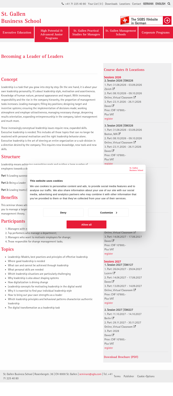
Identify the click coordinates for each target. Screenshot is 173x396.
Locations (124, 3)
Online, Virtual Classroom (120, 97)
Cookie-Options (145, 376)
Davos (109, 106)
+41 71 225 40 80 (75, 3)
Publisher (129, 376)
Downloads (111, 3)
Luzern (109, 273)
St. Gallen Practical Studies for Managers (86, 32)
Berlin (109, 318)
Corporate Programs (156, 32)
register (108, 118)
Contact (136, 3)
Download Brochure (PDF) (121, 357)
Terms (117, 376)
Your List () (95, 3)
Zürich (109, 89)
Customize (108, 212)
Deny (63, 212)
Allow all (86, 224)
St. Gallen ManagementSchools (120, 32)
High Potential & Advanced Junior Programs (51, 34)
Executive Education (17, 32)
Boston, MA (112, 134)
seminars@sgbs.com (90, 374)
